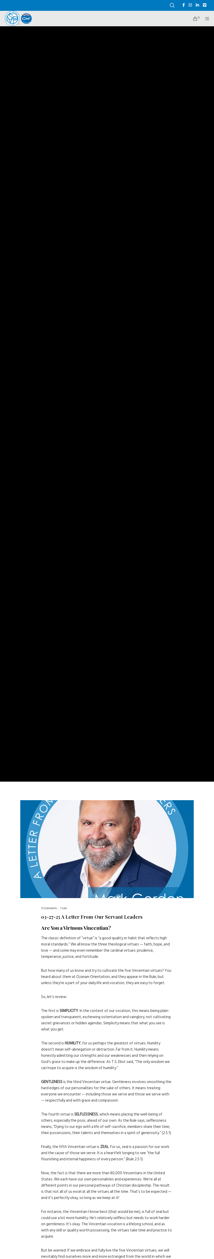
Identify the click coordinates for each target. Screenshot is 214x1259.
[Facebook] (183, 5)
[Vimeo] (204, 5)
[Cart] (193, 18)
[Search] (172, 5)
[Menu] (205, 18)
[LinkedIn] (197, 5)
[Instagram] (190, 5)
